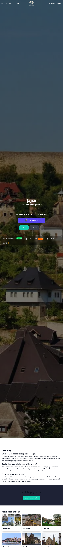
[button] (2, 3)
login (59, 4)
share (52, 4)
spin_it (24, 227)
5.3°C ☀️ (6, 243)
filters (34, 227)
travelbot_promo (33, 220)
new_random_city (31, 498)
